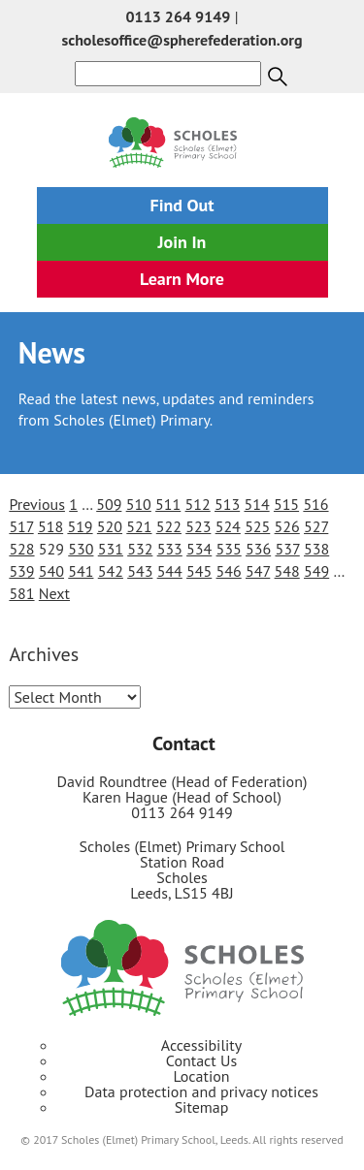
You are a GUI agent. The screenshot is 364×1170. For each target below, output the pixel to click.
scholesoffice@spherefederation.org (181, 39)
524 (228, 526)
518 (50, 526)
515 (286, 504)
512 (198, 504)
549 (316, 571)
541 (80, 571)
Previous (37, 504)
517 (21, 526)
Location (201, 1076)
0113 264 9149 (178, 16)
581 (21, 593)
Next (54, 593)
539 (21, 571)
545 (199, 571)
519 (79, 526)
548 (287, 571)
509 (108, 504)
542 (110, 571)
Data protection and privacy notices (201, 1091)
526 (287, 526)
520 (109, 526)
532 (139, 548)
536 (258, 548)
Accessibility (202, 1045)
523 (198, 526)
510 (138, 504)
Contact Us (201, 1060)
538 (316, 548)
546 (229, 571)
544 (169, 571)
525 (257, 526)
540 (51, 571)
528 (21, 548)
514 (256, 504)
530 (80, 548)
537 (287, 548)
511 (168, 504)
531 (110, 548)
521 (138, 526)
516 (315, 504)
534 (199, 548)
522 (169, 526)
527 (316, 526)
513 (227, 504)
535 (229, 548)
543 (139, 571)
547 (258, 571)
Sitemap (202, 1107)
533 (169, 548)
